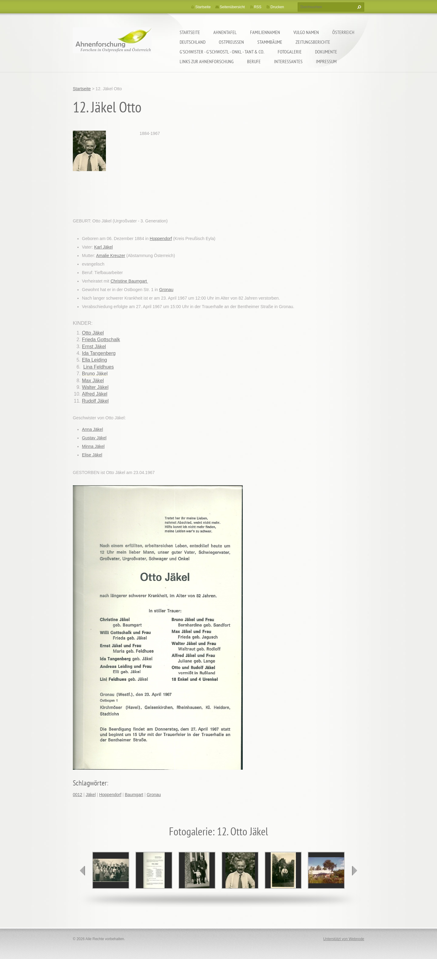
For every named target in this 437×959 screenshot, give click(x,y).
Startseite (190, 32)
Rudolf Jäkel (95, 401)
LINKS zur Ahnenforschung (207, 61)
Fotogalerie (290, 52)
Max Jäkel (93, 380)
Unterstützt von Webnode (343, 939)
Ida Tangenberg (99, 353)
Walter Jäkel (95, 387)
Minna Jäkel (93, 446)
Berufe (254, 61)
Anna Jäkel (92, 429)
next (354, 870)
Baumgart (134, 794)
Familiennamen (265, 32)
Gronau (166, 289)
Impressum (326, 61)
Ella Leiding (94, 360)
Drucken (277, 7)
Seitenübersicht (232, 7)
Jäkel (91, 794)
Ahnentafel (225, 32)
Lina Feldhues (98, 367)
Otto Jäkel (93, 332)
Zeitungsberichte (313, 42)
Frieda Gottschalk (101, 339)
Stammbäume (269, 42)
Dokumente (326, 52)
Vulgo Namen (306, 32)
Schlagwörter (90, 783)
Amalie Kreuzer (110, 255)
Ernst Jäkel (94, 346)
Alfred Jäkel (94, 394)
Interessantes (288, 61)
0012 (77, 794)
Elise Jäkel (92, 454)
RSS (258, 7)
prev (83, 870)
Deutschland (192, 42)
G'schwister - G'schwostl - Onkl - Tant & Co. (222, 52)
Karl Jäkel (103, 247)
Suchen (358, 7)
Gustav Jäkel (94, 437)
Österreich (343, 32)
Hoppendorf (161, 238)
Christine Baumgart (129, 281)
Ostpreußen (231, 42)
